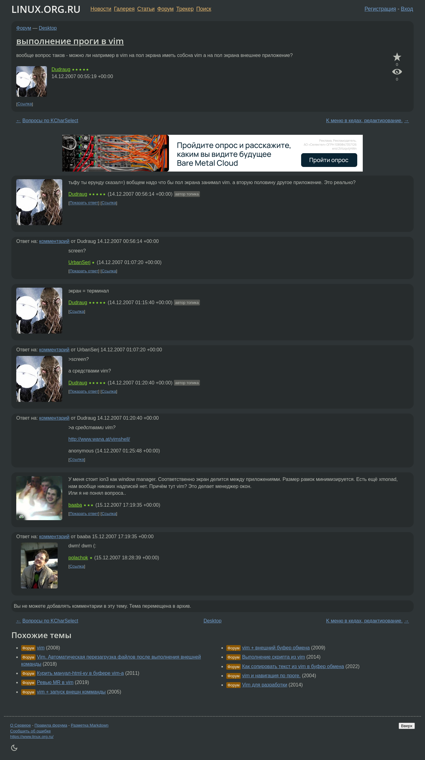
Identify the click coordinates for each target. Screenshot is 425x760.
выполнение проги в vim (70, 41)
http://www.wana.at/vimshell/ (99, 439)
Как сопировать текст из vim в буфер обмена (293, 666)
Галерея (124, 9)
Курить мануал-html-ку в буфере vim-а (80, 673)
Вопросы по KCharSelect (50, 120)
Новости (100, 9)
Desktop (48, 28)
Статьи (146, 9)
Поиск (203, 9)
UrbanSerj (79, 262)
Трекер (185, 9)
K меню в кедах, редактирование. (364, 120)
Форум (165, 9)
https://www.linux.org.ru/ (31, 736)
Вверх (406, 726)
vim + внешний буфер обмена (276, 647)
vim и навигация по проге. (271, 675)
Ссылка (24, 104)
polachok (78, 557)
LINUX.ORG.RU (46, 9)
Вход (407, 9)
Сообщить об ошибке (30, 731)
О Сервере (20, 725)
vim (40, 647)
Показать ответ (84, 203)
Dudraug (61, 69)
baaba (75, 505)
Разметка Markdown (90, 725)
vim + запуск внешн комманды (71, 691)
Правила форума (51, 725)
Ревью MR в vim (55, 682)
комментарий (54, 241)
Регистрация (380, 9)
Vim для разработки (264, 684)
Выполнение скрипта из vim (273, 657)
